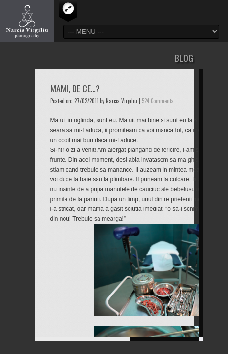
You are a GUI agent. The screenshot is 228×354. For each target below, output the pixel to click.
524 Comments (158, 101)
